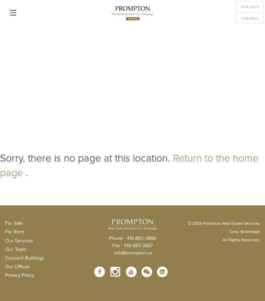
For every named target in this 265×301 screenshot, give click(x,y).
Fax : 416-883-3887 (132, 246)
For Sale (250, 7)
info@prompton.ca (133, 253)
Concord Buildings (25, 258)
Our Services (19, 241)
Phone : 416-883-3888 (132, 238)
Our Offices (17, 267)
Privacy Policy (19, 275)
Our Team (15, 249)
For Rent (250, 19)
